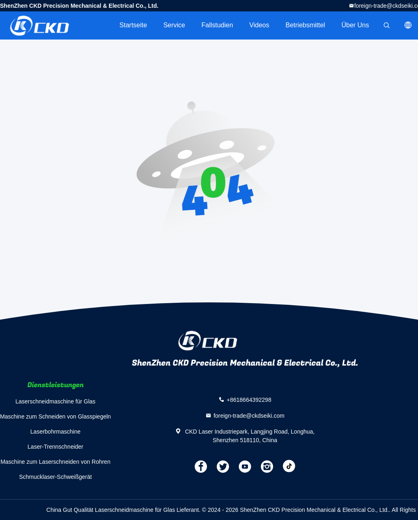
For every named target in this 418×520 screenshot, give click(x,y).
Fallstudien (217, 25)
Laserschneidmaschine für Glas (56, 401)
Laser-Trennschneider (55, 446)
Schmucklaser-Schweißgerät (55, 477)
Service (174, 25)
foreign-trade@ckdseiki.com (249, 415)
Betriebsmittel (305, 25)
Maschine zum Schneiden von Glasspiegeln (55, 416)
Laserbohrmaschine (55, 431)
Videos (259, 25)
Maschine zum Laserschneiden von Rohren (55, 461)
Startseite (133, 25)
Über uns (355, 25)
